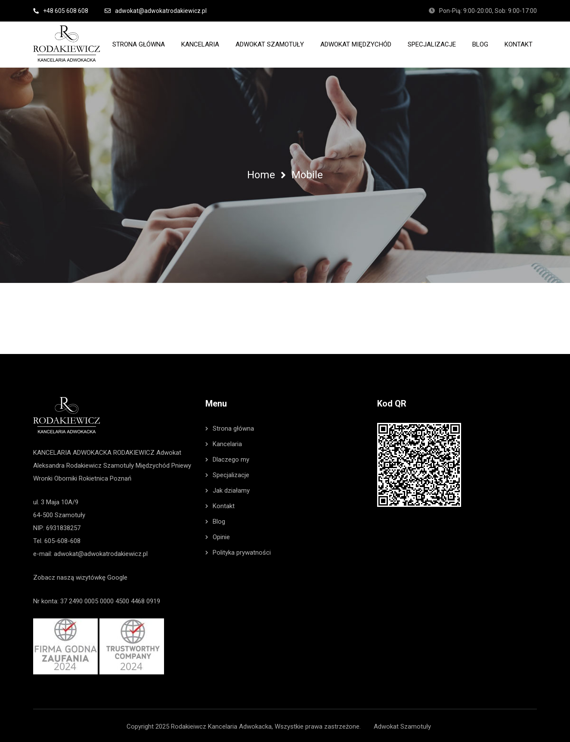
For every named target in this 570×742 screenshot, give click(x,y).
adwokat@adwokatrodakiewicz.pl (101, 552)
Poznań (120, 477)
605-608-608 (62, 539)
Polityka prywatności (242, 551)
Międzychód (153, 464)
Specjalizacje (231, 473)
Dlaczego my (231, 458)
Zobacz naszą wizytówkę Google (80, 576)
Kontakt (224, 504)
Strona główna (233, 427)
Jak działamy (231, 489)
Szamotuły (118, 464)
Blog (219, 520)
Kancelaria (227, 442)
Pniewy (181, 464)
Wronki (43, 477)
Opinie (221, 535)
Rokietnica (93, 477)
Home (261, 175)
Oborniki (65, 477)
